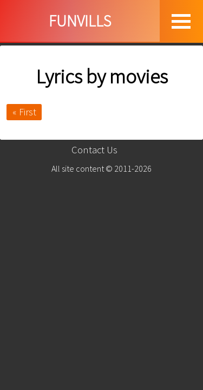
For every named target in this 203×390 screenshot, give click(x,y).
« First (24, 112)
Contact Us (94, 150)
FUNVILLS (80, 21)
